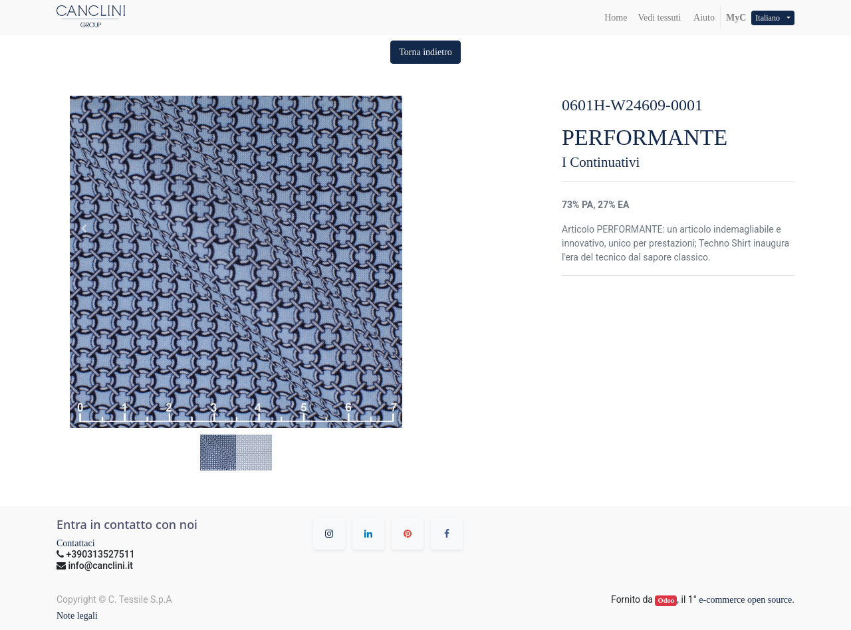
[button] (425, 52)
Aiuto (703, 18)
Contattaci (76, 543)
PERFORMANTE (644, 137)
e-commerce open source (745, 600)
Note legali (77, 616)
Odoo (666, 600)
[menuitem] (615, 17)
